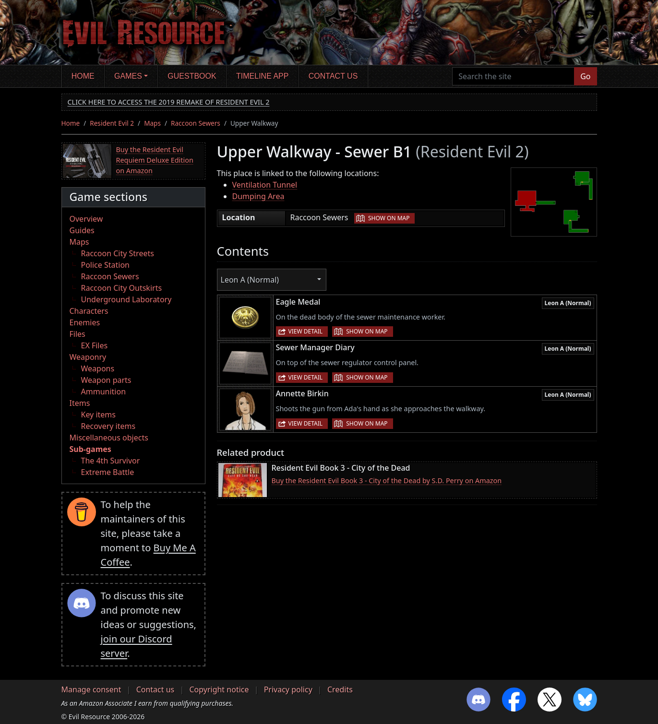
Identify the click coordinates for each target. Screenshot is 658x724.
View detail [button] (305, 331)
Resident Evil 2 (112, 123)
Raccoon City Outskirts (121, 288)
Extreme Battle (107, 472)
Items (80, 403)
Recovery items (108, 426)
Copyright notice (219, 689)
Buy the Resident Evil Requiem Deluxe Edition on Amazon (154, 160)
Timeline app (262, 76)
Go (585, 76)
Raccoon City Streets (117, 253)
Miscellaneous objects (109, 437)
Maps (152, 123)
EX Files (94, 345)
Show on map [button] (388, 218)
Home (83, 76)
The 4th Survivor (110, 460)
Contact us (333, 76)
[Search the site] (513, 76)
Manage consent (91, 689)
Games (128, 76)
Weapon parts (106, 380)
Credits (340, 689)
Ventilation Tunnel (265, 184)
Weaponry (88, 357)
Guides (82, 230)
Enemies (85, 322)
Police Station (105, 265)
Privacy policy (288, 689)
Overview (86, 219)
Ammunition (103, 391)
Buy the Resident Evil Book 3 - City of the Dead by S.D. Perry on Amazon (387, 480)
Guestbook (191, 76)
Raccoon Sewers (195, 123)
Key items (98, 414)
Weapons (98, 368)
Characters (89, 311)
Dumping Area (258, 196)
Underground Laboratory (126, 299)
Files (77, 334)
